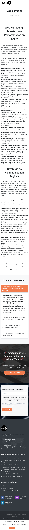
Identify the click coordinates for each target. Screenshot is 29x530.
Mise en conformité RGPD (10, 465)
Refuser (18, 527)
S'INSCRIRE (7, 409)
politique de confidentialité (18, 526)
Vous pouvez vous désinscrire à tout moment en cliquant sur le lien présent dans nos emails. (13, 404)
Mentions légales (8, 488)
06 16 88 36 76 (12, 445)
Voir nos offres (14, 265)
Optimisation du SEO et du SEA (12, 474)
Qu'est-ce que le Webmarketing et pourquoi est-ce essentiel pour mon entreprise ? (12, 288)
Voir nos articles (14, 270)
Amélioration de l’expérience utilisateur (14, 467)
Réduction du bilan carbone (11, 458)
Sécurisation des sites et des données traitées (14, 461)
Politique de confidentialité (10, 491)
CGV (4, 486)
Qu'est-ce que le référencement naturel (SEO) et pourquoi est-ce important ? (13, 318)
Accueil (10, 15)
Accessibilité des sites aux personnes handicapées (14, 470)
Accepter (12, 527)
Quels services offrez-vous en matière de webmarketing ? (13, 334)
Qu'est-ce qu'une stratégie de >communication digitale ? (10, 326)
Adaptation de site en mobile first (12, 476)
